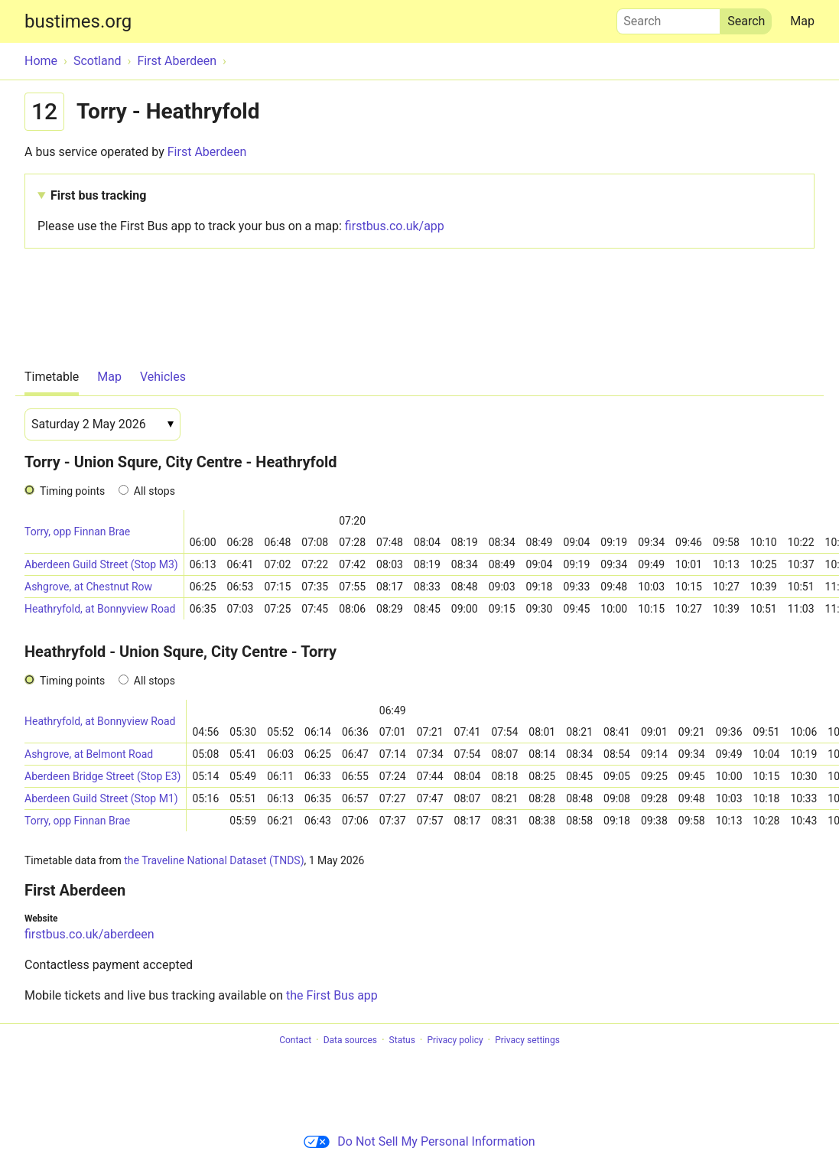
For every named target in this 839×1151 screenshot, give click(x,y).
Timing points (72, 491)
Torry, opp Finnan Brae (77, 531)
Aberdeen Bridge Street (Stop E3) (102, 776)
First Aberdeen (207, 152)
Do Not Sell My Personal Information (419, 1141)
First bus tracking (98, 195)
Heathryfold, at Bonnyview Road (99, 609)
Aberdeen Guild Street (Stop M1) (101, 798)
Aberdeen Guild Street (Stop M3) (101, 564)
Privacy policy (455, 1040)
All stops (154, 491)
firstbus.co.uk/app (394, 226)
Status (402, 1040)
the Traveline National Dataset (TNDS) (214, 860)
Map (802, 21)
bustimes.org (78, 21)
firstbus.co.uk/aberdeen (89, 934)
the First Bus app (332, 995)
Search (668, 17)
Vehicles (163, 376)
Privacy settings (527, 1040)
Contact (295, 1040)
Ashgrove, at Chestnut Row (88, 586)
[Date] (102, 424)
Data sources (350, 1040)
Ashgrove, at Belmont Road (88, 754)
